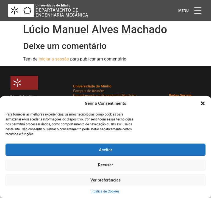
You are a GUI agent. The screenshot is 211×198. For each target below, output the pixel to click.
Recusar (105, 165)
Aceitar (105, 149)
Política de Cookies (105, 191)
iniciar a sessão (54, 59)
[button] (203, 103)
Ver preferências (105, 180)
